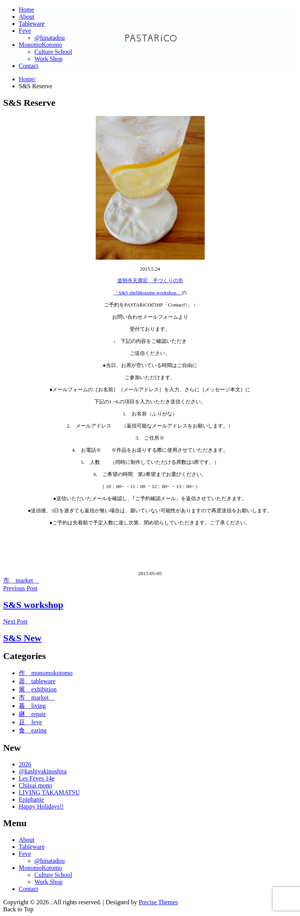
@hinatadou (49, 37)
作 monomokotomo (46, 673)
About (26, 16)
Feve (25, 30)
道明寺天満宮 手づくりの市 (150, 280)
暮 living (32, 705)
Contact (28, 65)
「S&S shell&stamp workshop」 (147, 293)
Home (26, 9)
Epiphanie (31, 799)
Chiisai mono (35, 785)
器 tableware (37, 681)
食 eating (32, 730)
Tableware (32, 23)
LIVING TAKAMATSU (49, 792)
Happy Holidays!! (41, 806)
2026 (25, 764)
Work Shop (48, 58)
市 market (21, 580)
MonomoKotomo (40, 44)
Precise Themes (158, 902)
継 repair (32, 714)
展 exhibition (38, 689)
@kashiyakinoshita (42, 771)
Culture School (53, 51)
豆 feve (30, 722)
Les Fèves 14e (37, 778)
